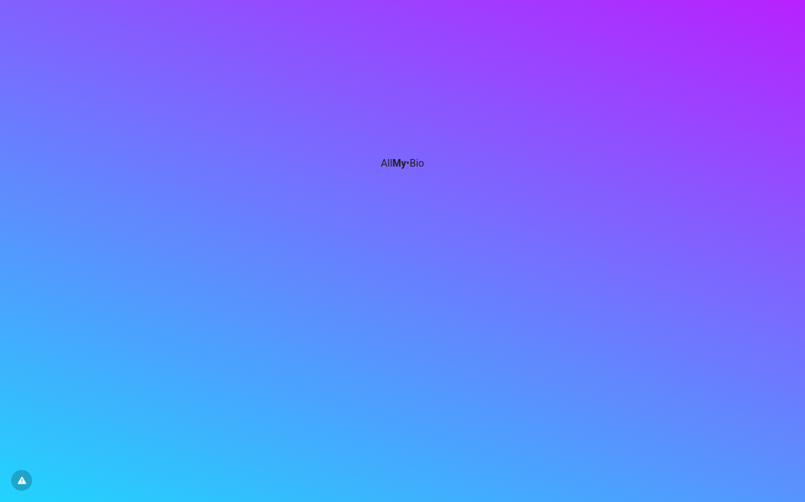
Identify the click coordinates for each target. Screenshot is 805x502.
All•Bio (402, 163)
